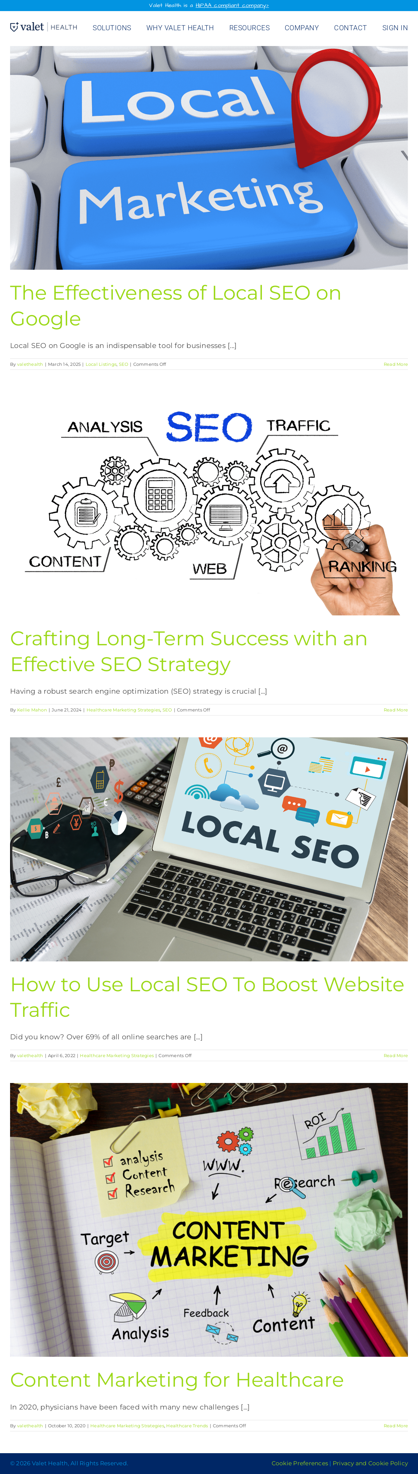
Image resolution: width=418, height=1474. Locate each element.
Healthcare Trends (187, 1425)
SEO (124, 364)
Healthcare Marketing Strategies (123, 709)
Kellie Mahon (32, 709)
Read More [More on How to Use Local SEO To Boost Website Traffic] (396, 1055)
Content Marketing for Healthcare (177, 1380)
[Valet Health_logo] (43, 25)
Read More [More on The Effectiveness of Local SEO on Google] (396, 364)
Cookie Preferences (300, 1463)
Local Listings (101, 364)
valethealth (30, 364)
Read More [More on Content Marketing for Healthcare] (396, 1425)
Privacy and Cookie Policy (370, 1463)
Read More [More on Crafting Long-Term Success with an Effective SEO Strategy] (396, 709)
